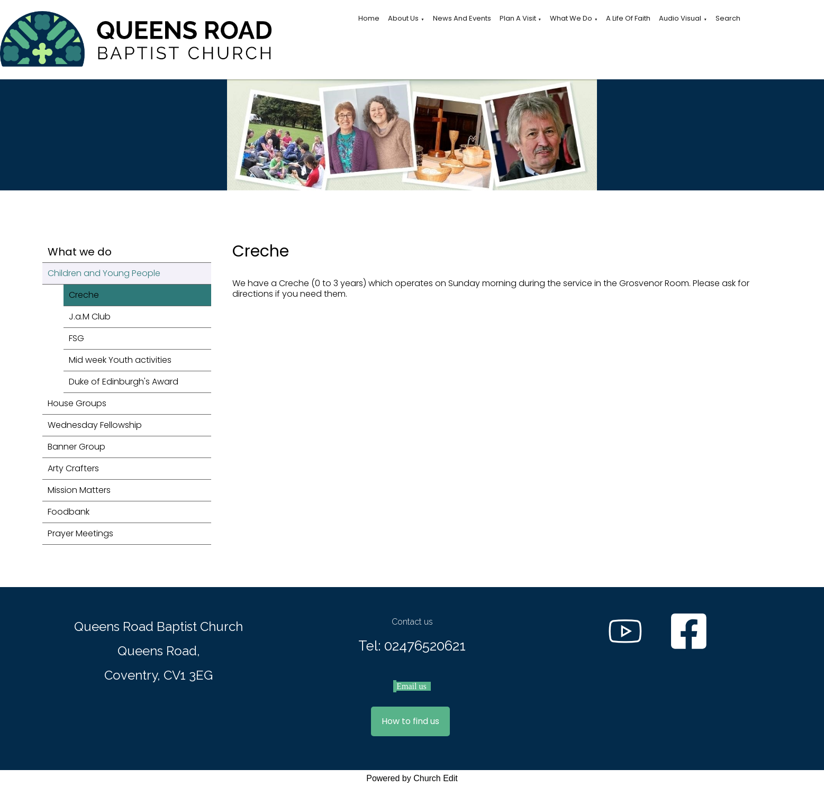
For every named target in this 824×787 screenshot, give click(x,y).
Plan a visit (518, 18)
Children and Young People (104, 273)
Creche (84, 295)
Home (368, 18)
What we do (571, 18)
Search (728, 18)
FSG (76, 338)
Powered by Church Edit (412, 778)
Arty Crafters (73, 468)
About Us (403, 18)
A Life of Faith (628, 18)
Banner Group (76, 447)
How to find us (410, 721)
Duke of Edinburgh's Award (123, 382)
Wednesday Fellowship (95, 425)
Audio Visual (680, 18)
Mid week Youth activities (120, 360)
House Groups (77, 403)
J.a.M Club (90, 316)
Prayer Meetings (80, 533)
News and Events (462, 18)
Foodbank (68, 512)
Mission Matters (79, 490)
